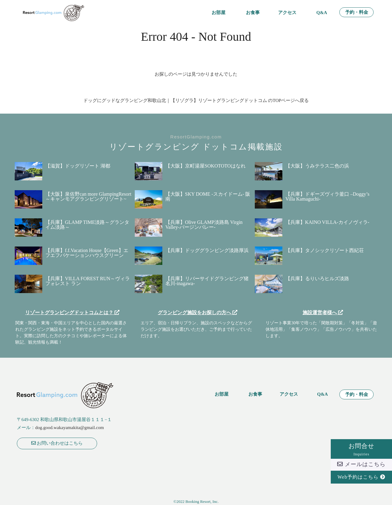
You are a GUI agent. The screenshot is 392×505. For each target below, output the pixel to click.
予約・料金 (356, 12)
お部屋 (218, 12)
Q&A (321, 12)
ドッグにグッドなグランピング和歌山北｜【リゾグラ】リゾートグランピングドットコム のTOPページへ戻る (196, 100)
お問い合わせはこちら (57, 443)
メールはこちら (361, 464)
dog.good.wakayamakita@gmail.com (69, 427)
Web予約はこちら (361, 477)
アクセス (287, 12)
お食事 (253, 12)
